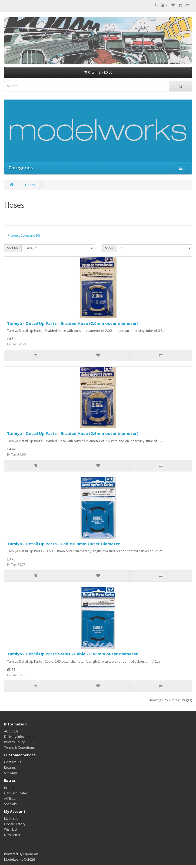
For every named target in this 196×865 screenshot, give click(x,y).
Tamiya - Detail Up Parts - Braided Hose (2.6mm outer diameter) (72, 433)
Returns (10, 767)
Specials (10, 804)
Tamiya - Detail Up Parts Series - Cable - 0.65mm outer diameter (72, 653)
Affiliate (10, 798)
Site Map (10, 773)
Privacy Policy (14, 742)
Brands (9, 787)
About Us (11, 731)
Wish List (10, 829)
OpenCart (30, 854)
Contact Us (12, 762)
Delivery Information (19, 736)
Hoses (30, 185)
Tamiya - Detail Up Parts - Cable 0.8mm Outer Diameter (63, 543)
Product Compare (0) (24, 235)
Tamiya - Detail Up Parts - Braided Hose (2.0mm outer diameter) (72, 323)
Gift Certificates (16, 793)
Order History (14, 824)
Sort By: (13, 248)
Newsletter (12, 835)
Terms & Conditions (19, 747)
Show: (109, 248)
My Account (13, 818)
